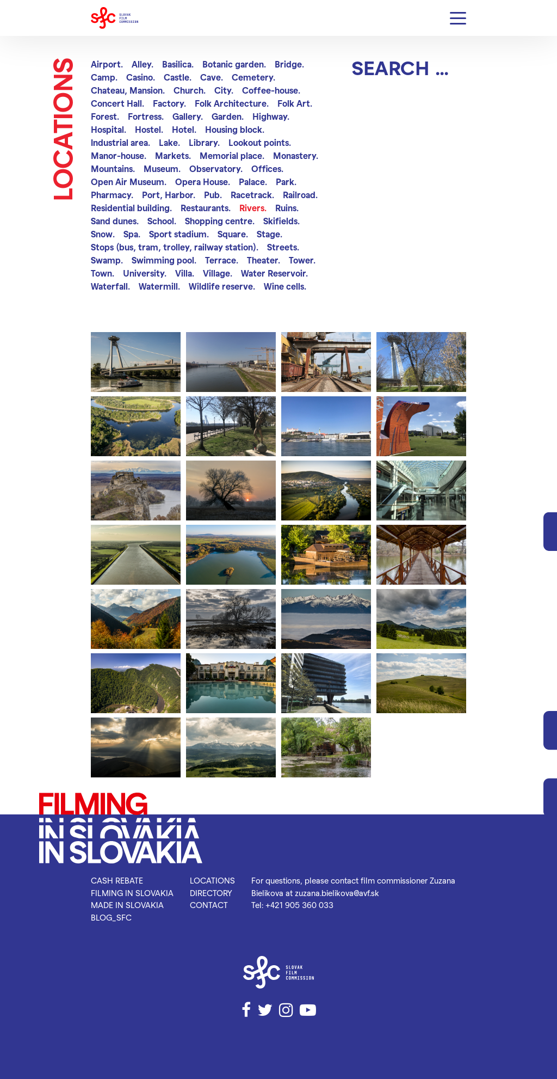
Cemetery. (253, 77)
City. (223, 90)
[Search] (409, 67)
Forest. (105, 116)
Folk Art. (294, 103)
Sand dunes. (115, 221)
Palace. (253, 181)
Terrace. (221, 260)
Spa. (131, 234)
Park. (286, 181)
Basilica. (178, 64)
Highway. (270, 116)
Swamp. (107, 260)
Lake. (169, 142)
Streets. (283, 247)
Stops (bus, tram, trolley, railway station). (174, 247)
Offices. (267, 168)
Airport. (107, 64)
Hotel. (184, 129)
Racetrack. (252, 194)
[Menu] (458, 19)
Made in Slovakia (127, 905)
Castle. (177, 77)
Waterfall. (110, 286)
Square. (233, 234)
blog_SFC (111, 917)
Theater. (263, 260)
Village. (217, 273)
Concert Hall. (117, 103)
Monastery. (295, 155)
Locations (212, 880)
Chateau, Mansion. (128, 90)
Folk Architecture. (232, 103)
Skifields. (281, 221)
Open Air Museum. (128, 181)
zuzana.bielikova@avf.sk (337, 893)
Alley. (142, 64)
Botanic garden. (234, 64)
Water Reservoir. (274, 273)
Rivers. (253, 208)
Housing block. (234, 129)
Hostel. (149, 129)
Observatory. (216, 168)
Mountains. (113, 168)
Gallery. (187, 116)
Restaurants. (206, 208)
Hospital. (108, 129)
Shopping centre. (220, 221)
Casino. (140, 77)
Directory (211, 893)
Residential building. (131, 208)
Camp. (104, 77)
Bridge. (289, 64)
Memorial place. (232, 155)
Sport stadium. (179, 234)
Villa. (184, 273)
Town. (102, 273)
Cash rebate (117, 880)
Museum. (162, 168)
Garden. (228, 116)
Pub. (213, 194)
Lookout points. (259, 142)
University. (144, 273)
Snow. (103, 234)
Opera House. (202, 181)
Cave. (211, 77)
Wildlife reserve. (222, 286)
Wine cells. (285, 286)
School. (161, 221)
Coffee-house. (271, 90)
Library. (204, 142)
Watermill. (159, 286)
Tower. (302, 260)
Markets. (173, 155)
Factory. (169, 103)
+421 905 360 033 (299, 905)
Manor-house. (118, 155)
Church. (190, 90)
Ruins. (287, 208)
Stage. (269, 234)
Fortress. (146, 116)
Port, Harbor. (168, 194)
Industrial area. (120, 142)
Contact (209, 905)
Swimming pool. (164, 260)
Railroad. (300, 194)
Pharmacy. (112, 194)
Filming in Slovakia (132, 893)
